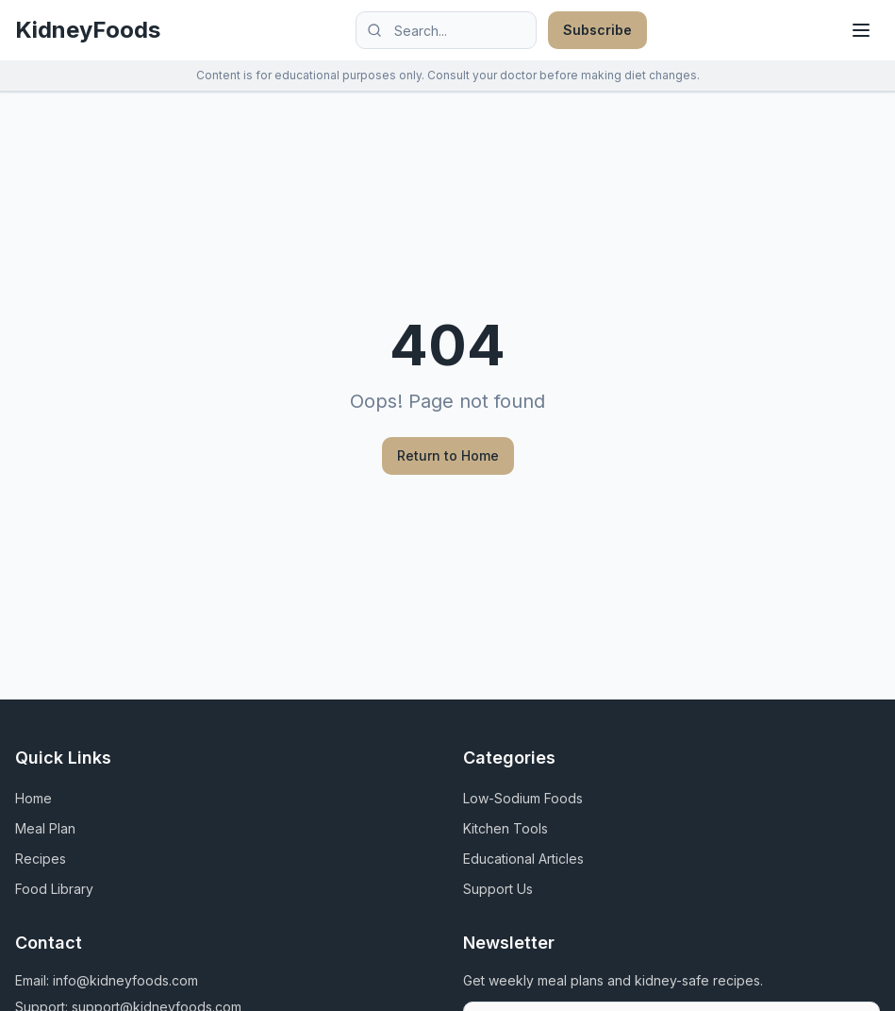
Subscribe (597, 30)
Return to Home (448, 455)
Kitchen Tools (505, 828)
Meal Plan (45, 828)
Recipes (40, 859)
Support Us (498, 889)
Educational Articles (523, 859)
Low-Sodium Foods (523, 798)
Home (33, 798)
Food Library (54, 889)
